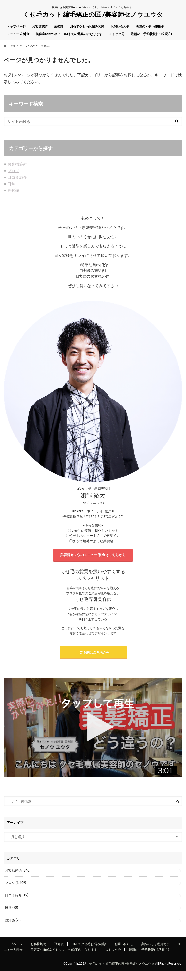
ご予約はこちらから (93, 652)
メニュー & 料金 (18, 34)
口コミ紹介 (17, 177)
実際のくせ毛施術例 (150, 26)
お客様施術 (40, 26)
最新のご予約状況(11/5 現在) (151, 34)
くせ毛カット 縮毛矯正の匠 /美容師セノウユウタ (93, 14)
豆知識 (58, 26)
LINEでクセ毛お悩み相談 (87, 26)
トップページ (16, 26)
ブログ (13, 170)
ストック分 (116, 34)
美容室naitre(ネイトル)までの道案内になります (69, 34)
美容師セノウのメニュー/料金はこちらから (93, 555)
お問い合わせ (120, 26)
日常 (11, 183)
